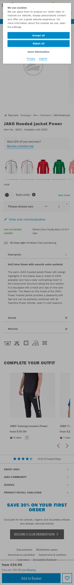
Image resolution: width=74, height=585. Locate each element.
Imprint (43, 58)
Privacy (31, 58)
